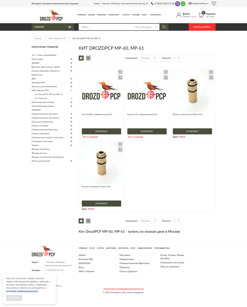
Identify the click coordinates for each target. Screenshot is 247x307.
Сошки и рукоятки (41, 133)
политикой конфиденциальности (22, 291)
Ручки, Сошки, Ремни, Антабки (172, 257)
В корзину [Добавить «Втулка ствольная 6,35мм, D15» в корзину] (192, 131)
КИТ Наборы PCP (56, 38)
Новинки (101, 15)
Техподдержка (162, 248)
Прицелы (125, 267)
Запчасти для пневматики (44, 86)
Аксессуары (37, 59)
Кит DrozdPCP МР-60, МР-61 (49, 94)
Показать (166, 58)
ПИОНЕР (36, 110)
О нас (92, 248)
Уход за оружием (169, 266)
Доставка (111, 248)
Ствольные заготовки (42, 141)
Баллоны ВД (86, 259)
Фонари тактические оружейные (48, 157)
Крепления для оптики (43, 102)
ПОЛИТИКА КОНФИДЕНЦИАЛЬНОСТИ (124, 289)
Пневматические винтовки (45, 114)
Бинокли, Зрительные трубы (46, 67)
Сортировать (131, 58)
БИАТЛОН (84, 263)
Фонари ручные (39, 153)
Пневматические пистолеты (45, 117)
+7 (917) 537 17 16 (164, 3)
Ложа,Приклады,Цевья (43, 106)
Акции (91, 15)
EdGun (82, 255)
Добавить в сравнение (120, 77)
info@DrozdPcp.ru (200, 3)
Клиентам (113, 15)
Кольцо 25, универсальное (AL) (142, 114)
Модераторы (127, 259)
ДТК (34, 78)
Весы (81, 267)
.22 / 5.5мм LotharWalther (44, 55)
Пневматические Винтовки (134, 263)
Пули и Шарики (128, 271)
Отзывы (136, 15)
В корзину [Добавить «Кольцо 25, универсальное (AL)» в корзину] (147, 131)
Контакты (156, 15)
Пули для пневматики (42, 121)
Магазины (125, 255)
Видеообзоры (145, 248)
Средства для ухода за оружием (47, 137)
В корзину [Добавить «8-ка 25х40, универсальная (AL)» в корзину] (102, 131)
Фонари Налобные (41, 149)
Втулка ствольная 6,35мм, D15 (188, 114)
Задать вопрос (202, 27)
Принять (14, 298)
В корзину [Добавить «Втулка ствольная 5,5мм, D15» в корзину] (102, 203)
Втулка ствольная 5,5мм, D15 (96, 186)
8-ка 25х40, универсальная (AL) (97, 114)
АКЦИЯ (35, 63)
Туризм (35, 145)
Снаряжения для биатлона (45, 129)
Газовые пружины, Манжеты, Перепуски (46, 72)
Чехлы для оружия (41, 161)
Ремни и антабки (40, 125)
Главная (82, 15)
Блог (144, 15)
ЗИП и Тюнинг (86, 271)
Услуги (126, 15)
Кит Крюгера (41, 98)
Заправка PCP (38, 82)
